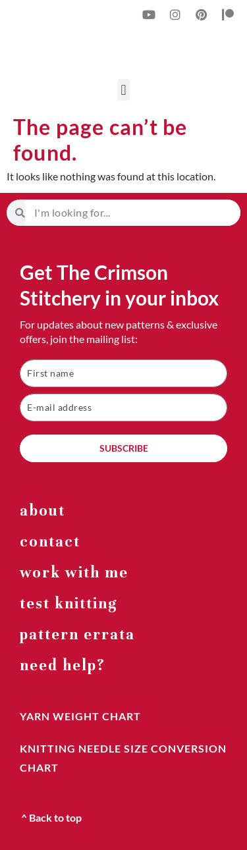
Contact (50, 541)
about (42, 510)
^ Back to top (51, 817)
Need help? (62, 665)
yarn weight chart (80, 716)
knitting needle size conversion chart (123, 758)
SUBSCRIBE (123, 448)
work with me (74, 572)
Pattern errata (77, 634)
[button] (123, 90)
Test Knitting (69, 603)
